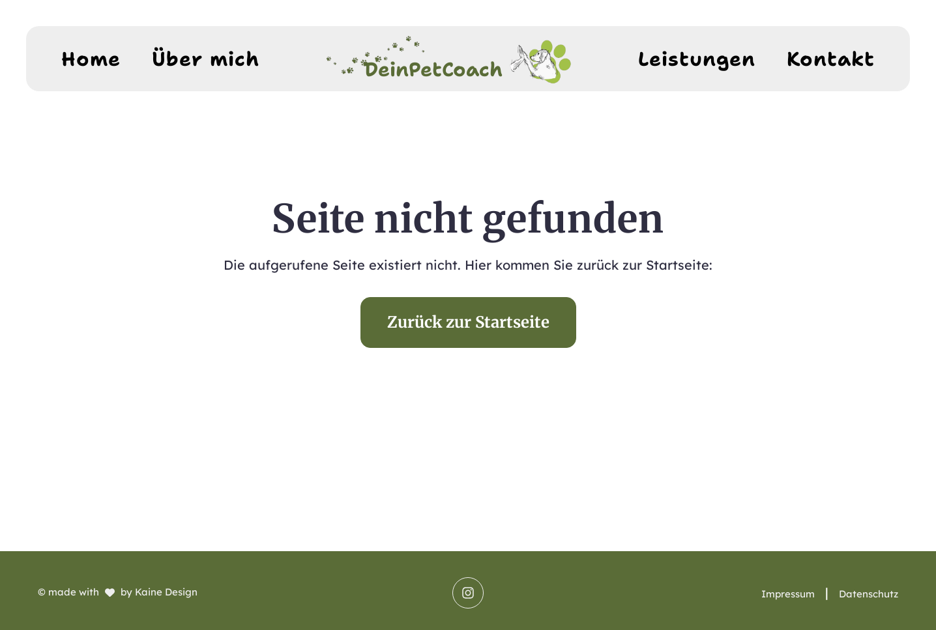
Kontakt (831, 59)
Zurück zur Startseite (468, 322)
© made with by (117, 592)
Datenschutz (868, 594)
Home (91, 59)
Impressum (788, 594)
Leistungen (696, 59)
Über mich (205, 59)
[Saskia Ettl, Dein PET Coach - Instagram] (468, 593)
